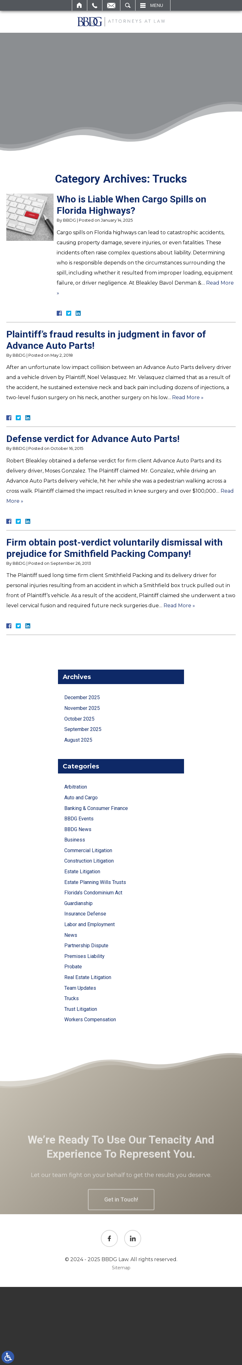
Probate (73, 967)
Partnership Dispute (86, 946)
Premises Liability (84, 956)
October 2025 (79, 719)
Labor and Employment (89, 924)
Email (111, 5)
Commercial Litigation (88, 850)
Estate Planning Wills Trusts (95, 882)
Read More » (188, 397)
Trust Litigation (80, 1009)
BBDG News (77, 829)
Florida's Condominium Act (93, 893)
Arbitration (75, 787)
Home (79, 5)
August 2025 (78, 740)
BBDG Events (79, 819)
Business (74, 840)
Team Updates (80, 988)
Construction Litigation (89, 861)
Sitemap (121, 1268)
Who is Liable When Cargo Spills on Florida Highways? (131, 205)
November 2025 (82, 708)
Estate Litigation (82, 872)
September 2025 (82, 729)
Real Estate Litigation (87, 977)
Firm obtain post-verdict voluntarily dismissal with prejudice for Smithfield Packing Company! (114, 548)
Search (127, 5)
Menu (156, 5)
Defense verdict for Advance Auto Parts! (93, 438)
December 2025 (82, 697)
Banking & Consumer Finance (96, 808)
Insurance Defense (85, 914)
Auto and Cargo (81, 798)
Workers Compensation (90, 1019)
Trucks (71, 998)
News (70, 935)
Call (94, 5)
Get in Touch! (121, 1216)
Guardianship (78, 903)
